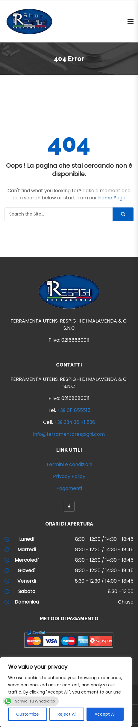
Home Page (111, 197)
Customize (27, 714)
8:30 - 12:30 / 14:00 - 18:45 (104, 581)
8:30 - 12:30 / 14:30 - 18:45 (104, 539)
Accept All (105, 714)
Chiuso (126, 601)
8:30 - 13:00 (121, 591)
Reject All (66, 714)
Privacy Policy (69, 476)
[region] (66, 692)
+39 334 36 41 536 (74, 422)
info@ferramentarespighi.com (69, 434)
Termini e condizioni (69, 464)
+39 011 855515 (73, 410)
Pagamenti (69, 488)
